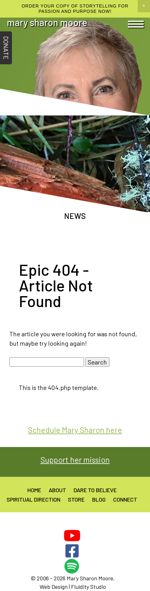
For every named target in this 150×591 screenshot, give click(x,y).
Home (34, 490)
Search (97, 362)
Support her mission (75, 459)
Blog (99, 499)
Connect (125, 499)
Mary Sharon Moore (47, 22)
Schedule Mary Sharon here (75, 429)
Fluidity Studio (88, 586)
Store (76, 499)
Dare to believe (95, 490)
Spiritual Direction (33, 499)
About (57, 490)
